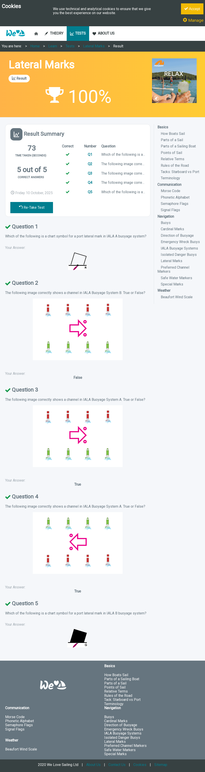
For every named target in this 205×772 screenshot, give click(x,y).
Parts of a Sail (172, 140)
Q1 (90, 154)
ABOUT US (104, 33)
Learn (52, 46)
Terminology (170, 178)
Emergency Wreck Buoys (180, 242)
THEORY (54, 33)
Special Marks (172, 284)
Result (118, 46)
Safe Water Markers (176, 278)
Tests (70, 46)
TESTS (78, 33)
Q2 (90, 164)
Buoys (166, 223)
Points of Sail (171, 153)
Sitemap (160, 765)
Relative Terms (172, 159)
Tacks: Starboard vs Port (180, 172)
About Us (93, 765)
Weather (163, 290)
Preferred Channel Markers (173, 269)
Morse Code (170, 191)
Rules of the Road (175, 165)
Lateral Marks (94, 46)
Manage (193, 20)
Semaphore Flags (174, 204)
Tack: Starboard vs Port (122, 699)
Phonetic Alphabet (175, 197)
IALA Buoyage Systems (179, 248)
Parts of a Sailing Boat (178, 146)
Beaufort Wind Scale (177, 297)
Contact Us (117, 765)
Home (35, 46)
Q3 (90, 173)
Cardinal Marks (172, 229)
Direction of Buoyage (177, 235)
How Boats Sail (173, 134)
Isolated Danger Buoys (179, 254)
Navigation (165, 216)
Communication (169, 184)
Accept (192, 9)
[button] (15, 38)
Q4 (90, 182)
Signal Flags (170, 210)
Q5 (90, 192)
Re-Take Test (31, 207)
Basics (162, 127)
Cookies (139, 765)
